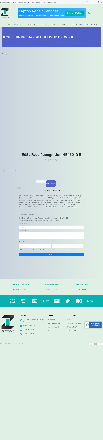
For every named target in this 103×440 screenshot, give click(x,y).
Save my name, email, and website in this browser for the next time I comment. (45, 250)
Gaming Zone (32, 24)
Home (8, 24)
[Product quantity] (41, 181)
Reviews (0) (57, 191)
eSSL (9, 170)
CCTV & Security (77, 24)
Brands (64, 24)
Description (46, 191)
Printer (43, 24)
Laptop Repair (92, 24)
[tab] (46, 190)
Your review (23, 230)
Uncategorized (15, 170)
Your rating (23, 223)
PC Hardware (18, 24)
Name (21, 242)
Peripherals (54, 24)
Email (54, 242)
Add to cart (51, 184)
